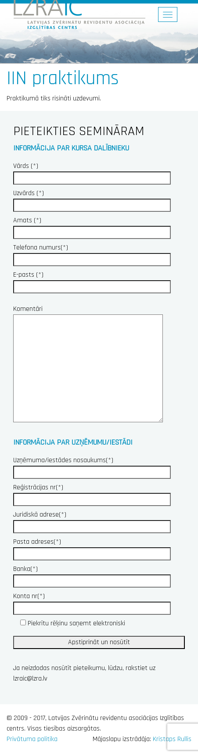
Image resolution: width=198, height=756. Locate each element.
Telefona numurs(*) (92, 253)
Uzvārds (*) (92, 199)
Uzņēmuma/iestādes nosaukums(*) (92, 466)
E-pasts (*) (92, 280)
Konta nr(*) (92, 602)
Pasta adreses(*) (92, 547)
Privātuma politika (32, 739)
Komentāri (88, 364)
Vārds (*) (92, 171)
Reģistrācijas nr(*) (92, 493)
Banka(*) (92, 574)
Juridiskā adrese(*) (92, 520)
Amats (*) (92, 226)
